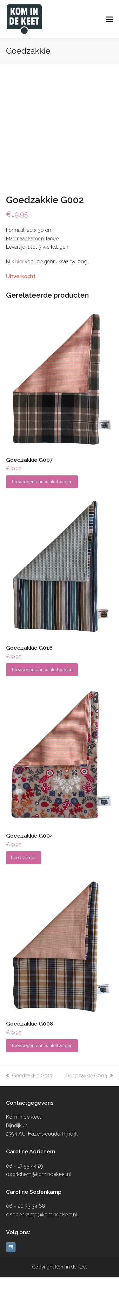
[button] (109, 19)
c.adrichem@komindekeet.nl (38, 1210)
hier (19, 297)
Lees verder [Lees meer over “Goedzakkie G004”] (23, 893)
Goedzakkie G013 (29, 1111)
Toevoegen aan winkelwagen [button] (42, 517)
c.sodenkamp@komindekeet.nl (41, 1250)
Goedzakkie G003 (89, 1111)
